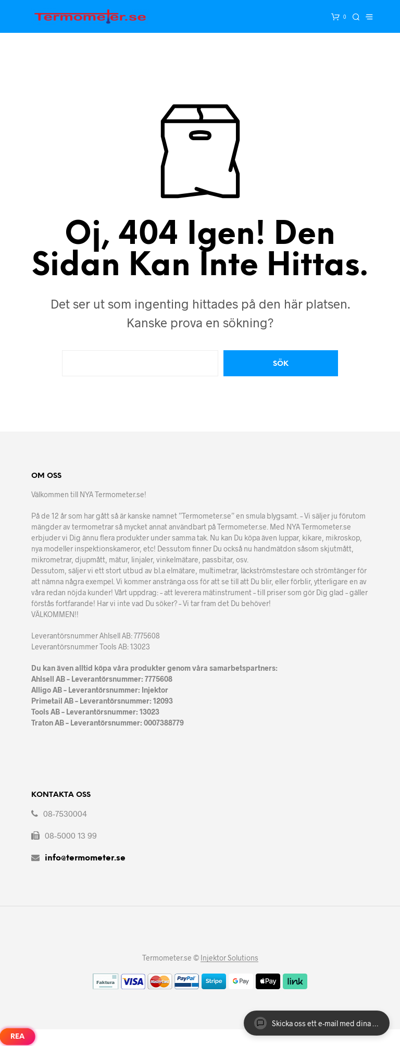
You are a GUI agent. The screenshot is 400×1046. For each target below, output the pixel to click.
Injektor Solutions (229, 958)
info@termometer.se (85, 858)
